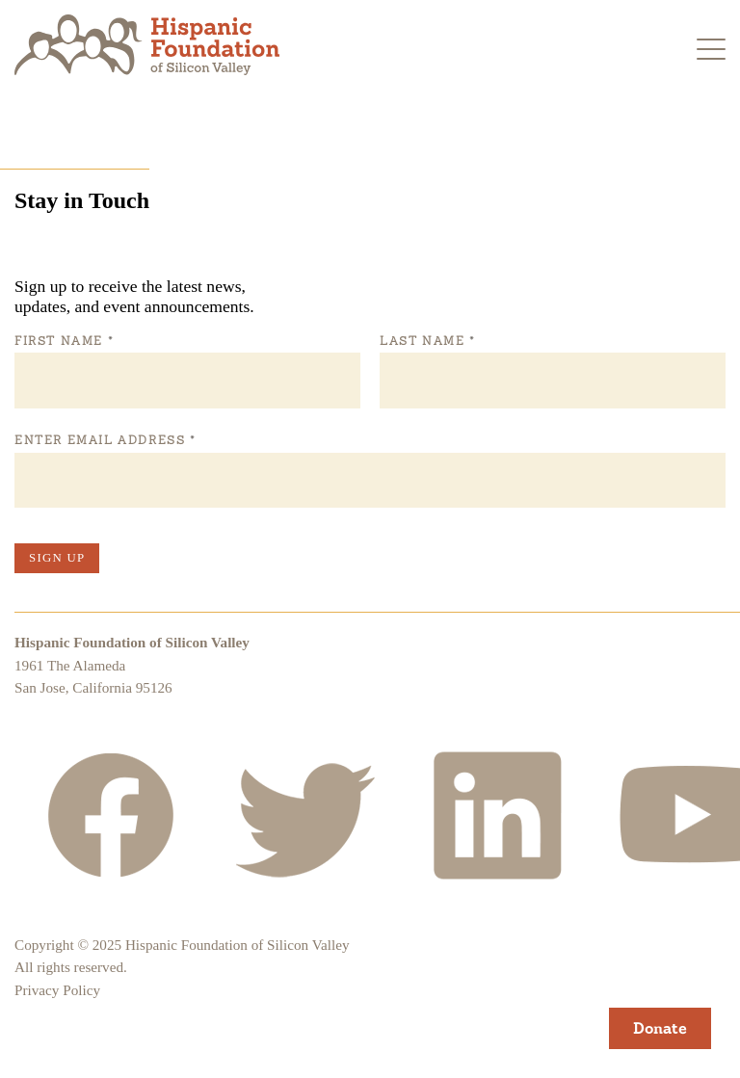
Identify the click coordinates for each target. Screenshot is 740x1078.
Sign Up (57, 558)
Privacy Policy (57, 990)
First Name (63, 341)
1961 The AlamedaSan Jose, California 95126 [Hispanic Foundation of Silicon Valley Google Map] (93, 677)
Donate (660, 1028)
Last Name (427, 341)
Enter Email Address (104, 440)
